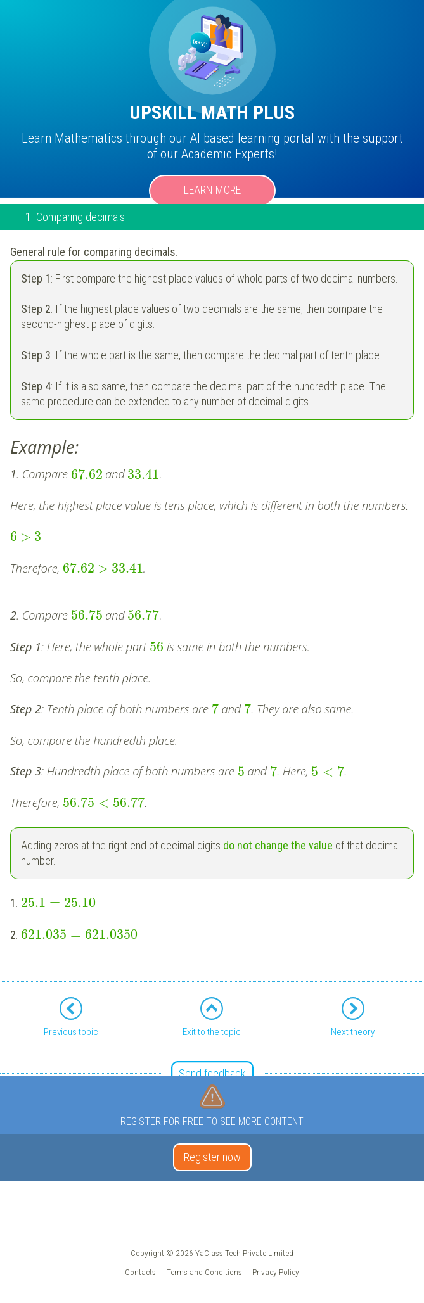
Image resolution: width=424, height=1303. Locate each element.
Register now (212, 1157)
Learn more (212, 189)
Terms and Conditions (204, 1272)
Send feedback (212, 1073)
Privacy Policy (275, 1272)
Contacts (140, 1272)
